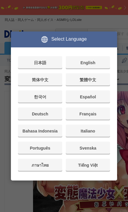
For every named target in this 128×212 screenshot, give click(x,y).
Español (88, 97)
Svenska (88, 148)
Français (87, 114)
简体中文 (40, 79)
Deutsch (40, 114)
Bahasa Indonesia (40, 131)
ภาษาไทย (40, 165)
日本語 (40, 62)
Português (40, 148)
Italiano (88, 131)
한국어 (40, 97)
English (88, 62)
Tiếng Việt (88, 165)
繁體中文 (88, 79)
